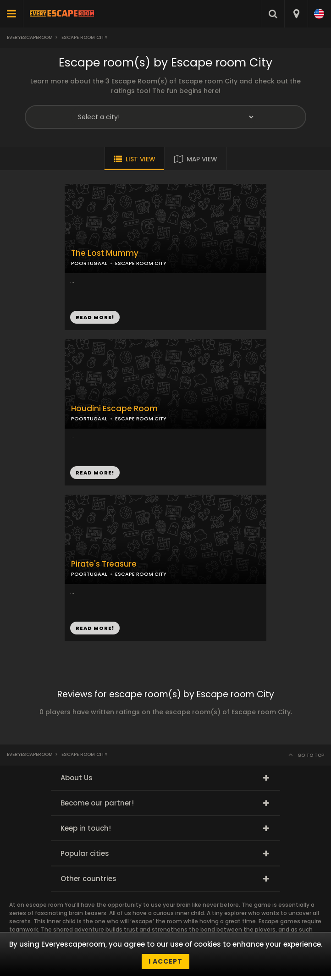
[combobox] (296, 14)
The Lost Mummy (104, 253)
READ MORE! (95, 317)
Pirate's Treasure (104, 564)
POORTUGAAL (89, 263)
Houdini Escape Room (114, 409)
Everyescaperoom (30, 37)
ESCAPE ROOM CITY (140, 263)
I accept (165, 961)
